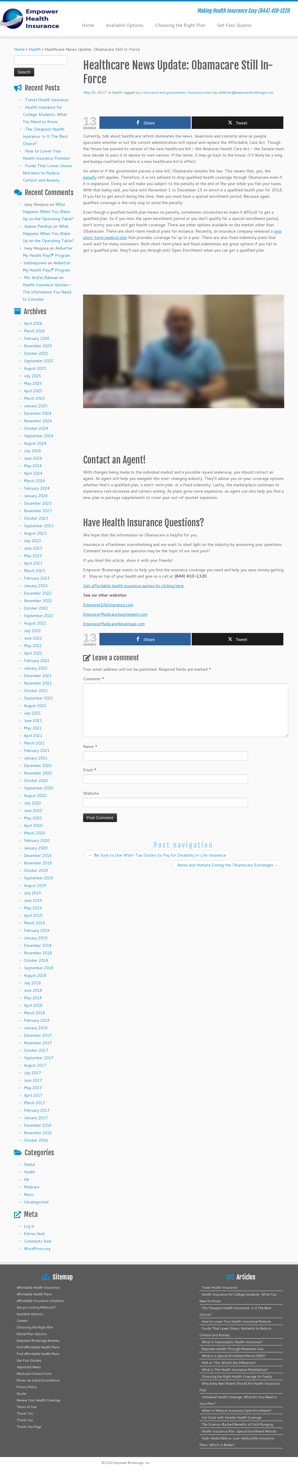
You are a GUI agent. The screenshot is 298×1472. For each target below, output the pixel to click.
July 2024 (32, 450)
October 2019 (36, 870)
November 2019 (38, 863)
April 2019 (33, 915)
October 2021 (36, 690)
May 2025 (33, 383)
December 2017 (37, 1035)
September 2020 (38, 788)
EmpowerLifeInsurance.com (108, 605)
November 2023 (38, 510)
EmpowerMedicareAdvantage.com (114, 624)
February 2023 (36, 578)
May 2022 (33, 645)
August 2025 (35, 368)
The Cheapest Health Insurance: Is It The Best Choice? (45, 136)
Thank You (25, 1413)
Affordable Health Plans (34, 1294)
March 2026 (34, 330)
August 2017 (35, 1065)
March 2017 (34, 1102)
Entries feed (34, 1233)
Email (90, 770)
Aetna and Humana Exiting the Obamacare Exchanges (227, 865)
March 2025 (34, 398)
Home (88, 25)
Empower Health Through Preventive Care (233, 1349)
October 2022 (36, 608)
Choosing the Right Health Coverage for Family (237, 1376)
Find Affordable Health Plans (38, 1347)
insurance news (200, 92)
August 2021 (35, 705)
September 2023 (38, 525)
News (29, 1194)
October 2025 (36, 353)
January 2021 (35, 758)
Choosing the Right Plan (180, 25)
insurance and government (164, 92)
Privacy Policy (27, 1387)
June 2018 (33, 990)
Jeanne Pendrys (38, 226)
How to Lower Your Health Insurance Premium (236, 1321)
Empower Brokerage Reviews (38, 1340)
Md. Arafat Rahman (41, 277)
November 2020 (38, 773)
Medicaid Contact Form (34, 1373)
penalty (90, 177)
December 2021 (37, 675)
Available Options (124, 25)
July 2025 (32, 375)
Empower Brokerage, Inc (131, 1462)
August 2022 (35, 623)
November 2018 (38, 952)
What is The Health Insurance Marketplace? (235, 1369)
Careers (22, 1320)
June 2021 (33, 720)
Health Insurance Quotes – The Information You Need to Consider (47, 292)
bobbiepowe (35, 263)
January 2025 (35, 405)
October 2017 (36, 1050)
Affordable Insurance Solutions (40, 1300)
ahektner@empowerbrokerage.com (245, 92)
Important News (29, 1367)
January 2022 (35, 668)
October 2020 (36, 780)
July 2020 (32, 803)
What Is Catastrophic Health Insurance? (232, 1342)
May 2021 (33, 728)
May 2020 (33, 818)
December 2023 (37, 503)
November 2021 (38, 683)
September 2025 (38, 360)
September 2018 (38, 967)
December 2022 (37, 593)
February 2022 (36, 660)
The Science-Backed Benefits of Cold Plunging (237, 1424)
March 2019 (34, 923)
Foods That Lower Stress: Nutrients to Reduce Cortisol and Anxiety (48, 173)
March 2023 (34, 570)
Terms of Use (26, 1407)
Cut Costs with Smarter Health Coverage (232, 1417)
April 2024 (33, 473)
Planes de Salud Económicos (38, 1380)
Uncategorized (36, 1202)
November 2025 (38, 345)
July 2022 (32, 630)
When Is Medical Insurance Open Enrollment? (236, 1410)
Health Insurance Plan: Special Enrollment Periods (239, 1431)
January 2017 (35, 1117)
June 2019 (33, 900)
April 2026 (33, 323)
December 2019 (37, 855)
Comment (93, 679)
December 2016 (37, 1125)
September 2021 (38, 698)
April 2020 (33, 825)
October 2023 (36, 518)
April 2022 (33, 653)
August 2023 (35, 533)
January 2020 (35, 848)
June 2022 (33, 638)
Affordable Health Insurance (38, 1287)
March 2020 (34, 833)
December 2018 (37, 945)
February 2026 (36, 338)
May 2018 (33, 997)
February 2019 (36, 930)
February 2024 (36, 488)
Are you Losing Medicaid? (36, 1307)
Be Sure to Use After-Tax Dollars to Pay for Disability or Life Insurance (157, 855)
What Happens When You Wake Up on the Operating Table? (48, 211)
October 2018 (36, 960)
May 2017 (33, 1087)
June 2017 (33, 1080)
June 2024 (33, 458)
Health (35, 49)
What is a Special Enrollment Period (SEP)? (234, 1356)
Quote (21, 1393)
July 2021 (32, 713)
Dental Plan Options (32, 1334)
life (26, 1179)
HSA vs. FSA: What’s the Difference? (229, 1362)
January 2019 (35, 938)
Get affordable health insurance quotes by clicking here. (133, 586)
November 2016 (38, 1132)
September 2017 (38, 1057)
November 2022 (38, 600)
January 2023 (35, 585)
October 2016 (36, 1140)
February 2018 (36, 1020)
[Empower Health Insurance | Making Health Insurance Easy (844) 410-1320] (35, 18)
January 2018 (35, 1027)
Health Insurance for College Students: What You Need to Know (45, 114)
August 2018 (35, 975)
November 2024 (38, 420)
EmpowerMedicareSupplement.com (115, 614)
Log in (29, 1226)
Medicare (31, 1187)
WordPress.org (37, 1248)
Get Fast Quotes (234, 25)
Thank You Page (29, 1426)
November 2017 (38, 1042)
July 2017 (32, 1072)
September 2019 (38, 878)
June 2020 (33, 810)
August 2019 (35, 885)
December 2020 (37, 765)
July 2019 (32, 893)
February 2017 (36, 1110)
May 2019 (33, 908)
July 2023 (32, 540)
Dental (29, 1164)
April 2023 (33, 563)
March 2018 (34, 1012)
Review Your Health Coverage (38, 1400)
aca (138, 92)
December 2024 (37, 413)
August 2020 (35, 795)
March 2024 (34, 480)
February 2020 (36, 840)
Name (90, 746)
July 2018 (32, 982)
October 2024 (36, 428)
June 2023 (33, 548)
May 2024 (33, 465)
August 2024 (35, 443)
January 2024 (35, 495)
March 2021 (34, 743)
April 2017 (33, 1095)
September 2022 (38, 615)
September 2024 (38, 435)
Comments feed (37, 1241)
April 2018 (33, 1005)
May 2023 (33, 555)
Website (91, 793)
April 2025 (33, 390)
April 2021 (33, 735)
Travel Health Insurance (46, 100)
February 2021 (36, 750)
